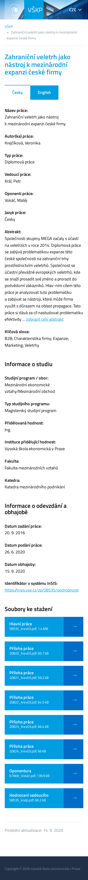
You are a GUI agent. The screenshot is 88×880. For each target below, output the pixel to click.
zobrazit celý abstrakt (45, 319)
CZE (72, 10)
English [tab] (44, 92)
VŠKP (35, 10)
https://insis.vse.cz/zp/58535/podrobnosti (42, 590)
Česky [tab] (17, 92)
